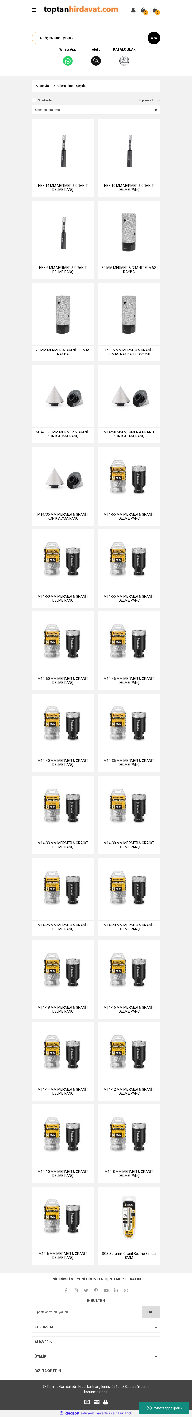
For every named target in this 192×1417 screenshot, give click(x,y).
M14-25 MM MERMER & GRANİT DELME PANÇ (63, 927)
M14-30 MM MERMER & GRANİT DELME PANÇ (129, 845)
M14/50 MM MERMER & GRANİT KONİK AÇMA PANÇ (129, 434)
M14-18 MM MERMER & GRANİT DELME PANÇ (63, 1009)
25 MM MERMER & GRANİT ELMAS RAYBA (63, 352)
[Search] (96, 38)
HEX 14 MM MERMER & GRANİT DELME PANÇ (63, 188)
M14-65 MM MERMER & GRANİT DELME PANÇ (129, 516)
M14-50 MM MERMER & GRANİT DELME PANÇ (63, 681)
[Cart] (143, 10)
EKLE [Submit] (151, 1312)
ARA (154, 38)
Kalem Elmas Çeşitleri (72, 86)
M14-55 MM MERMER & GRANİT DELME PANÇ (129, 598)
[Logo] (81, 10)
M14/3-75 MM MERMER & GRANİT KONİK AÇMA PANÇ (63, 434)
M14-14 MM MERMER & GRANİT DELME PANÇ (63, 1091)
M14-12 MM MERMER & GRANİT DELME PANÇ (129, 1091)
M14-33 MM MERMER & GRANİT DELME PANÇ (63, 845)
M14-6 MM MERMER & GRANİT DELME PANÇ (63, 1256)
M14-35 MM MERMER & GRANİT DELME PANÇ (129, 763)
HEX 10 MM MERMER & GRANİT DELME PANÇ (129, 188)
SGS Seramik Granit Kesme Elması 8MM (129, 1256)
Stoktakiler (45, 100)
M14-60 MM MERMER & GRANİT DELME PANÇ (63, 598)
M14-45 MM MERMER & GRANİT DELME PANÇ (129, 681)
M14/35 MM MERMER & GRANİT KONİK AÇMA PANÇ (62, 516)
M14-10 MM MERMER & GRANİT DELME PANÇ (63, 1174)
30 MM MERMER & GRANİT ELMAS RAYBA (129, 270)
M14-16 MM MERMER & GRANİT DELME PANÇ (129, 1009)
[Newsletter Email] (96, 1312)
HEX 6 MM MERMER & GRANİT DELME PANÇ (63, 270)
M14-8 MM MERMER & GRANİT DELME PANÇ (129, 1174)
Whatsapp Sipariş (164, 1408)
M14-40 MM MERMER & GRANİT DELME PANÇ (63, 763)
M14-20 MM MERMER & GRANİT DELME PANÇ (129, 927)
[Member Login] (133, 10)
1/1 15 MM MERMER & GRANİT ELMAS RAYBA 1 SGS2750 (129, 352)
